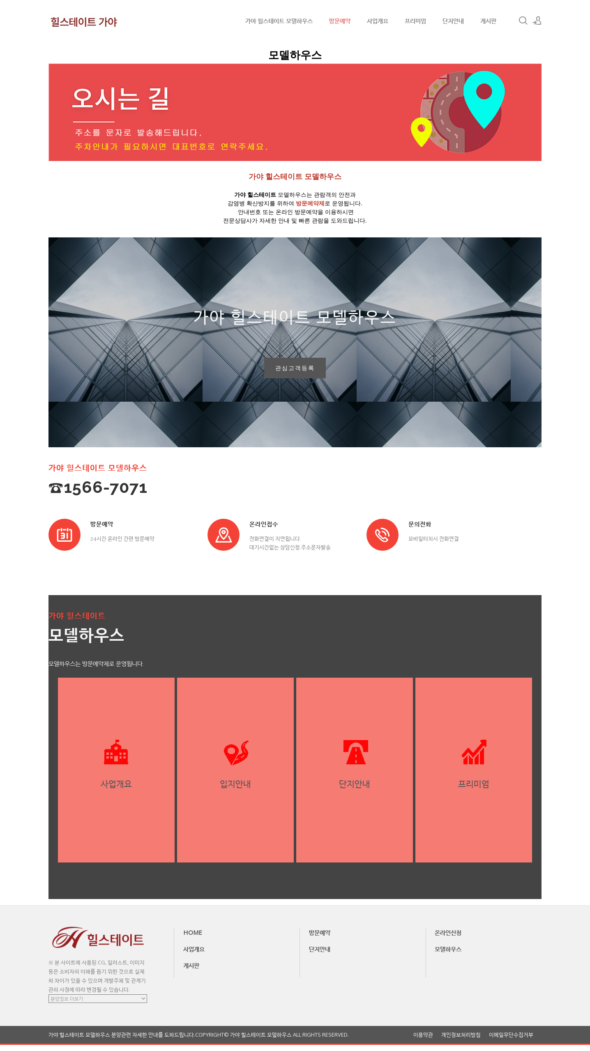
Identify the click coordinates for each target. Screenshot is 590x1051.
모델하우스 (448, 955)
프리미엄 (415, 20)
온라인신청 (448, 938)
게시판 (488, 20)
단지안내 (453, 20)
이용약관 (423, 1041)
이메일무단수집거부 (511, 1041)
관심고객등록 (295, 371)
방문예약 (339, 20)
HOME (192, 938)
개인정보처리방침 (461, 1041)
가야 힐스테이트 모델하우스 (279, 20)
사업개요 (377, 20)
